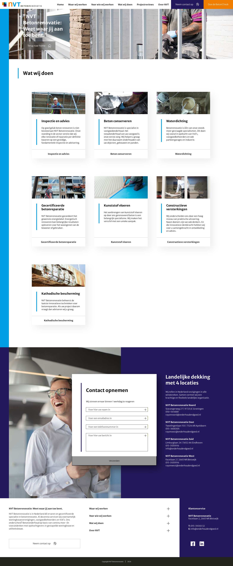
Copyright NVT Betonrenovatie (112, 562)
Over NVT (94, 530)
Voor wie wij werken (100, 515)
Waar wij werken (98, 508)
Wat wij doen (96, 523)
